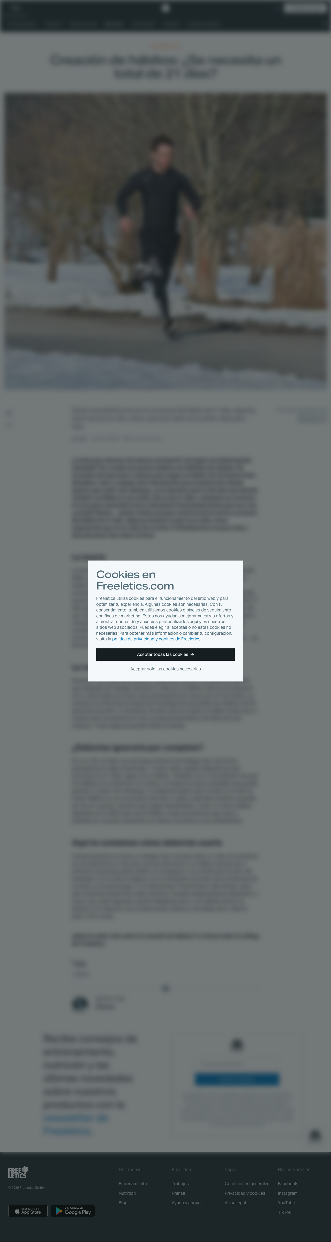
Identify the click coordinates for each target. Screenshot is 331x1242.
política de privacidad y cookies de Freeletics (156, 639)
